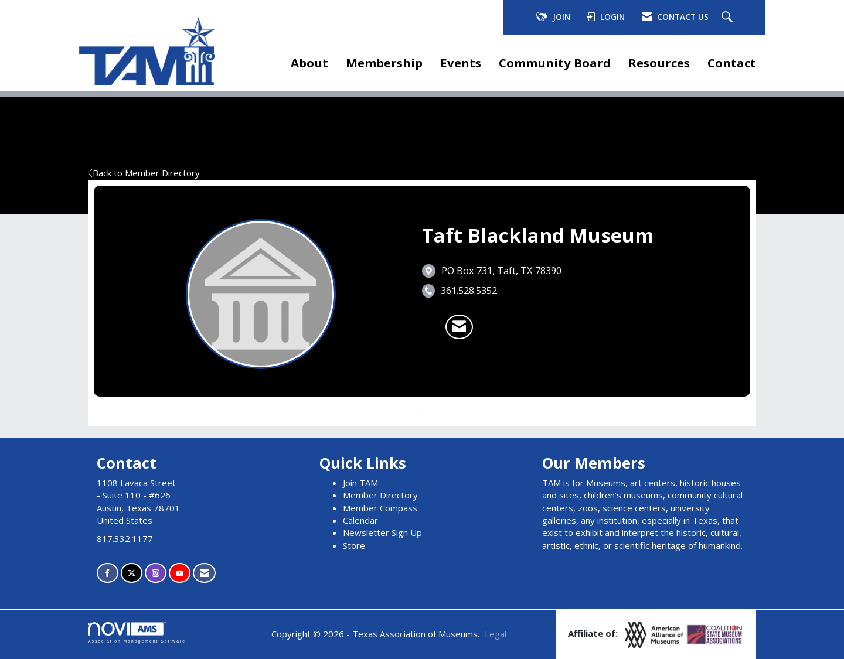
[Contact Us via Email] (204, 573)
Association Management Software (137, 632)
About (309, 62)
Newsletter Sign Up (382, 532)
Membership (384, 62)
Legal (495, 634)
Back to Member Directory (144, 173)
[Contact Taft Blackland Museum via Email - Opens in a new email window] (459, 327)
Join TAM (360, 483)
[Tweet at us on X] (131, 573)
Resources (659, 62)
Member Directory (380, 495)
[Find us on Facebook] (107, 573)
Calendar (360, 520)
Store (354, 545)
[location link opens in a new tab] (501, 271)
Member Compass (380, 508)
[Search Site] (729, 17)
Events (460, 62)
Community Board (555, 62)
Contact (731, 62)
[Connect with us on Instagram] (155, 573)
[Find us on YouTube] (179, 573)
